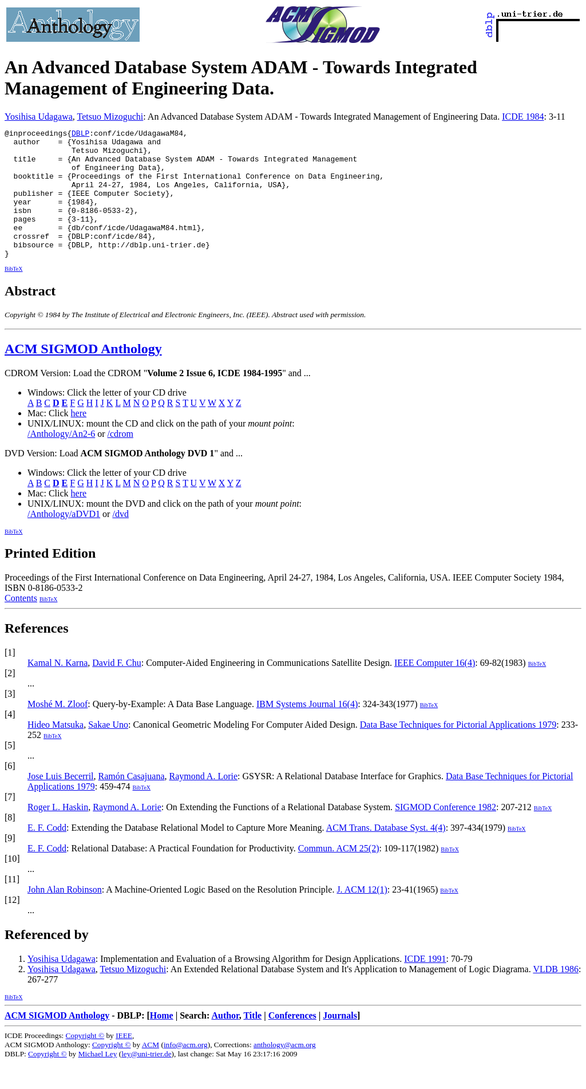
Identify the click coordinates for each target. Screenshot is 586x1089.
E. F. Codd (46, 853)
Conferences (292, 1041)
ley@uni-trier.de (146, 1079)
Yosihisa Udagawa (39, 116)
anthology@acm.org (285, 1070)
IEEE (124, 1061)
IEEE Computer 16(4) (434, 688)
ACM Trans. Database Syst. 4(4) (386, 853)
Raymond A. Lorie (203, 802)
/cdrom (120, 459)
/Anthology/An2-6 (61, 459)
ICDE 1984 (523, 116)
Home (161, 1041)
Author (225, 1041)
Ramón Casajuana (131, 802)
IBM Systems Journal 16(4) (307, 730)
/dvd (120, 539)
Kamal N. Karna (57, 688)
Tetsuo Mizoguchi (110, 116)
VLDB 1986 (556, 995)
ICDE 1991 (425, 984)
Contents (21, 624)
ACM (150, 1070)
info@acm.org (186, 1070)
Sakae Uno (108, 750)
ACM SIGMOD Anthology (83, 374)
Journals (340, 1041)
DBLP (80, 134)
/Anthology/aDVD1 (63, 539)
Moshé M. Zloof (57, 730)
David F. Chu (116, 688)
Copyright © (85, 1061)
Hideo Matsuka (55, 750)
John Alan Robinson (64, 915)
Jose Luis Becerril (60, 802)
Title (252, 1041)
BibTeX (14, 294)
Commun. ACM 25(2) (338, 874)
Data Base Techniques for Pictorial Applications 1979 (458, 750)
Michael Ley (97, 1079)
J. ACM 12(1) (361, 915)
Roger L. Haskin (57, 833)
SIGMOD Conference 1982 (445, 833)
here (79, 439)
